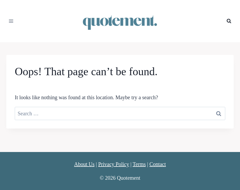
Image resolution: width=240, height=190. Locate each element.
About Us (84, 164)
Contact (157, 164)
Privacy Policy (113, 164)
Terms (139, 164)
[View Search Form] (229, 21)
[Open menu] (11, 21)
